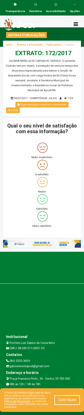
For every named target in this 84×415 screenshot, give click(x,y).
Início (9, 44)
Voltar (13, 110)
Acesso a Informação (30, 44)
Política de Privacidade (17, 401)
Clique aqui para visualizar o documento (41, 104)
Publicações (53, 44)
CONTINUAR (67, 400)
